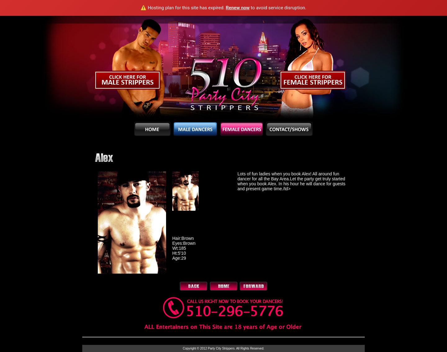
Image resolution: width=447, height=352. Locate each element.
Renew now (238, 8)
